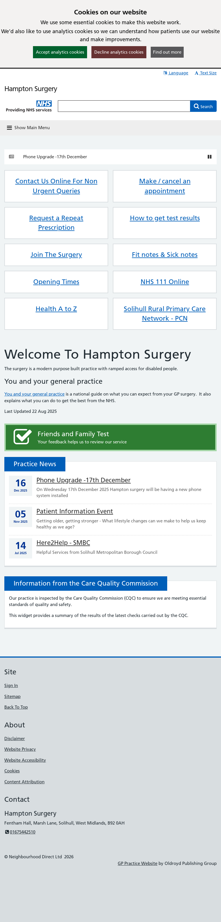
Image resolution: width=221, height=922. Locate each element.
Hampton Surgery (30, 88)
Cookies (12, 771)
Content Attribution (24, 781)
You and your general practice (34, 394)
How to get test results (165, 218)
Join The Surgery (56, 255)
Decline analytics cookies (118, 52)
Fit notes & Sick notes (165, 255)
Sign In (11, 685)
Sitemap (12, 696)
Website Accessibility (25, 760)
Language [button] (175, 73)
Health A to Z (56, 309)
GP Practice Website (137, 863)
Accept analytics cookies (60, 52)
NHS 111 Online (165, 282)
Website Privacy (20, 749)
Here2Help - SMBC (63, 543)
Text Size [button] (205, 73)
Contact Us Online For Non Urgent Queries (56, 186)
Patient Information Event (74, 511)
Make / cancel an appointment (165, 186)
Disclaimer (14, 738)
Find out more (167, 52)
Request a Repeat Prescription (56, 223)
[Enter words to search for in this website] (124, 106)
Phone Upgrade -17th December (55, 156)
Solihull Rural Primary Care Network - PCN (165, 314)
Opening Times (56, 282)
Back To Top (16, 707)
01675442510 (19, 832)
